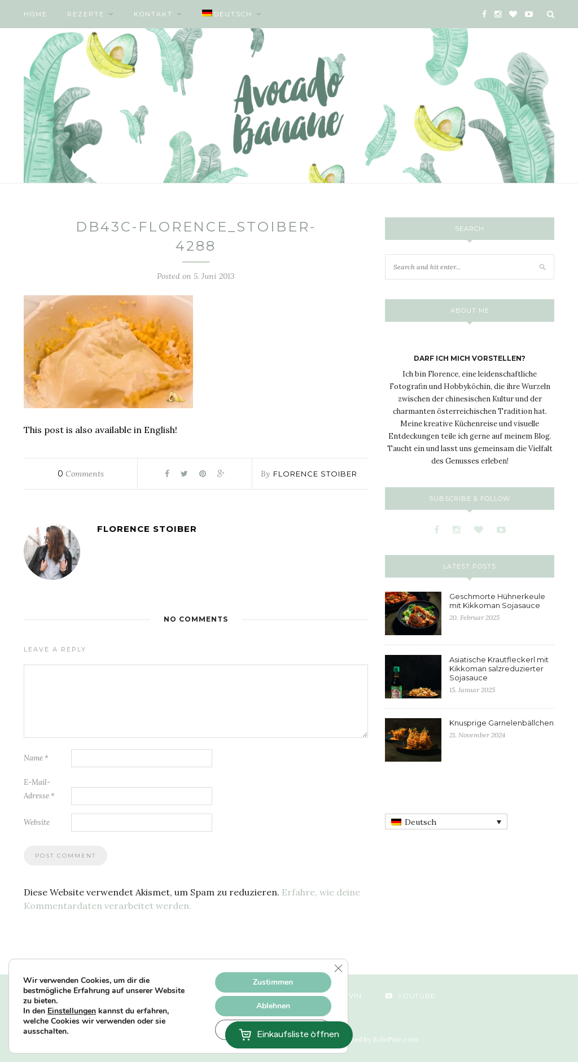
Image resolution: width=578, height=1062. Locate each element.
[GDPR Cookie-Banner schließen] (338, 968)
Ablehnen (273, 1005)
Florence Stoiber (315, 473)
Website (37, 822)
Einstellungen (71, 1011)
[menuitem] (232, 14)
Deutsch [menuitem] (420, 822)
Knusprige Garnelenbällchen (501, 722)
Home (35, 14)
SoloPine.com (395, 1039)
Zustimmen (273, 982)
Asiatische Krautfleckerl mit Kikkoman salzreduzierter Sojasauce (499, 668)
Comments (81, 474)
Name (36, 758)
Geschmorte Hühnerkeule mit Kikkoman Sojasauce (497, 601)
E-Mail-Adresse (39, 789)
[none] (446, 821)
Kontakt (153, 14)
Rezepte (85, 14)
